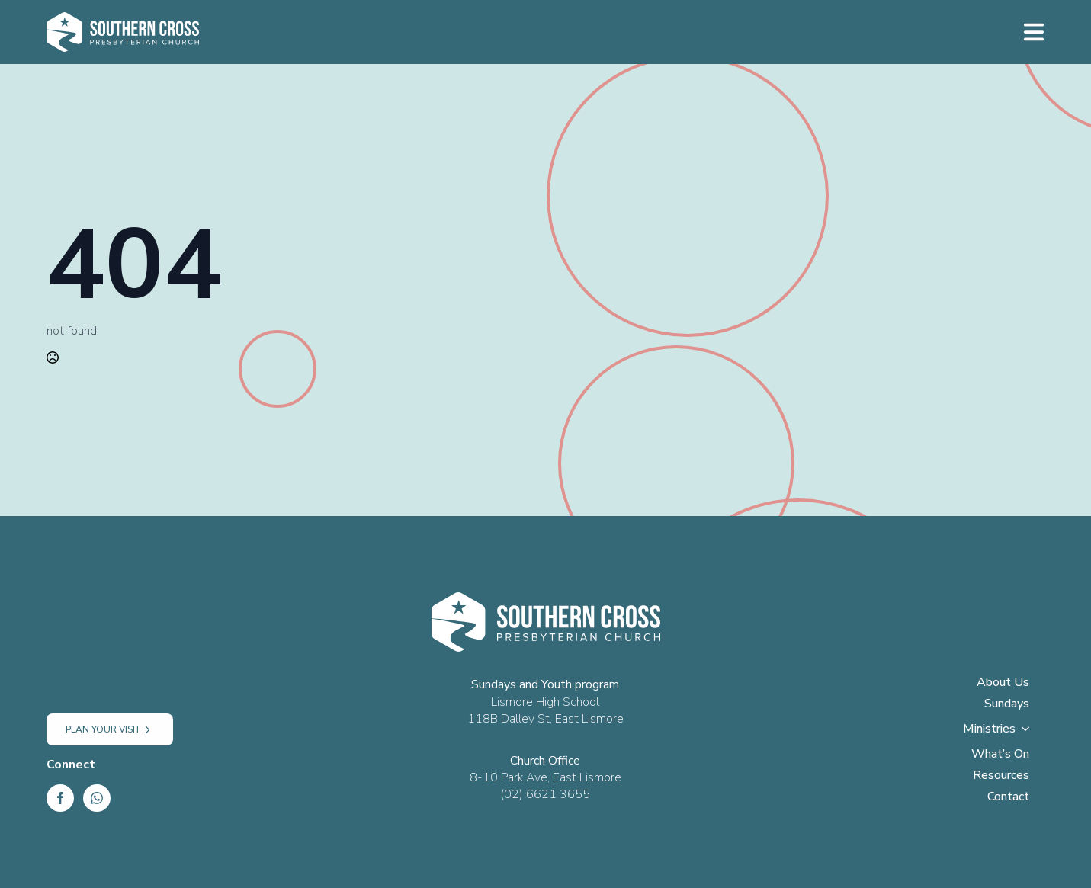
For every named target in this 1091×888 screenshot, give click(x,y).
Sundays (1006, 704)
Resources (1001, 776)
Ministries (989, 730)
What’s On (1000, 755)
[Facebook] (60, 798)
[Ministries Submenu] (1030, 733)
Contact (1008, 797)
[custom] (97, 798)
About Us (1003, 683)
